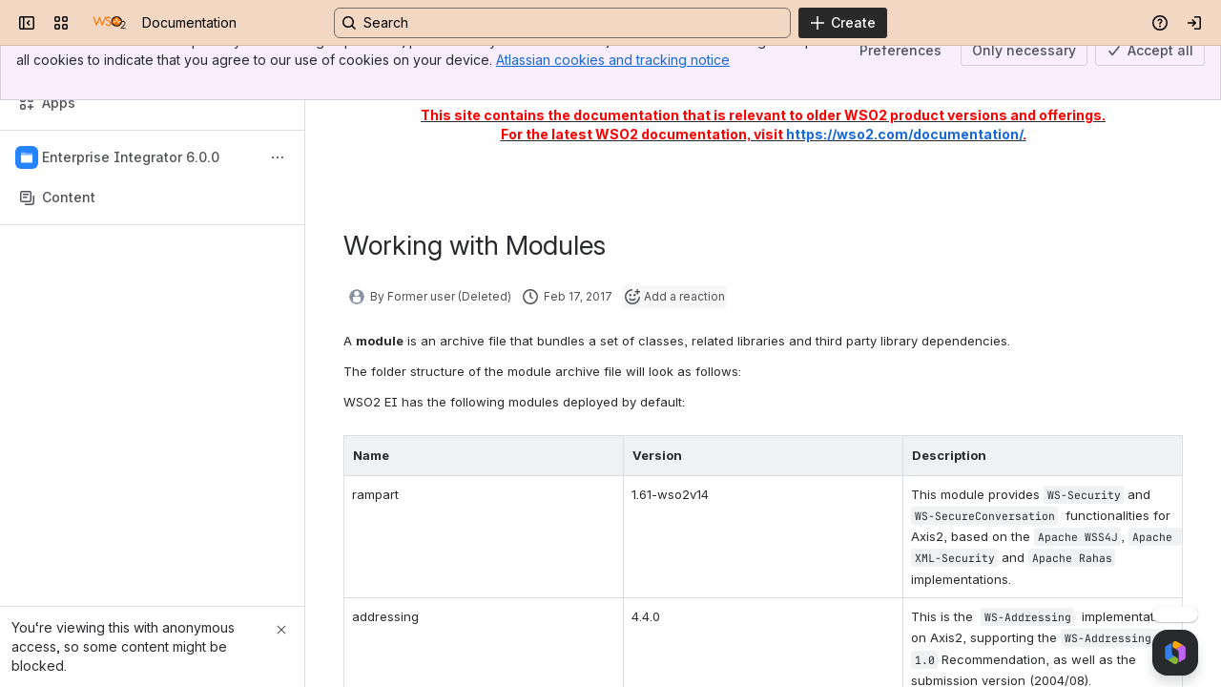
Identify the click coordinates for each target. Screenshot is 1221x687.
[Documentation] (109, 23)
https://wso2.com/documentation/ (904, 134)
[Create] (842, 23)
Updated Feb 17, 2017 (1084, 73)
